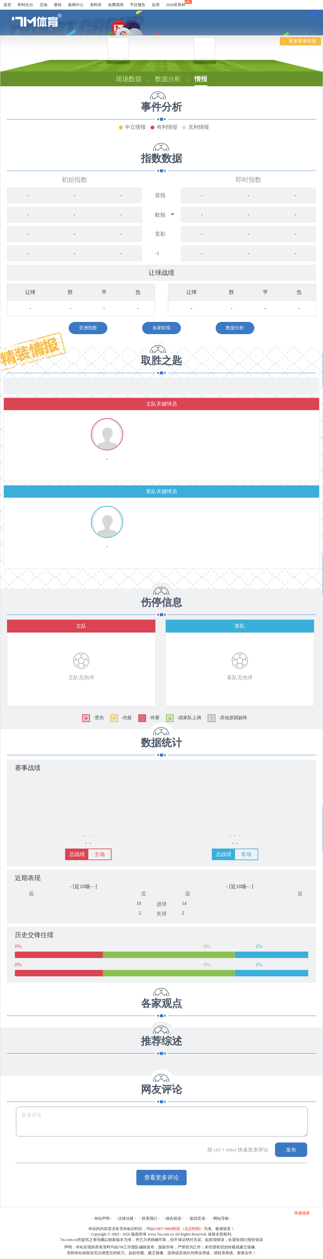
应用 (156, 5)
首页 (7, 5)
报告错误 (173, 1218)
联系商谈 (225, 1253)
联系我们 (149, 1218)
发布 (291, 1149)
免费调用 (115, 5)
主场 (99, 854)
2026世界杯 (175, 5)
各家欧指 (161, 327)
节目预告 (137, 5)
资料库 (96, 5)
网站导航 (221, 1218)
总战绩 (77, 854)
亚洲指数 (88, 327)
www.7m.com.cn (161, 1234)
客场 (246, 854)
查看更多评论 (161, 1177)
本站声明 (102, 1218)
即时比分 (25, 5)
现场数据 (129, 78)
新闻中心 (75, 5)
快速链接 (302, 1213)
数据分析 (168, 78)
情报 (200, 78)
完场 (43, 5)
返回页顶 (197, 1218)
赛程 (58, 5)
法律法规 (125, 1218)
